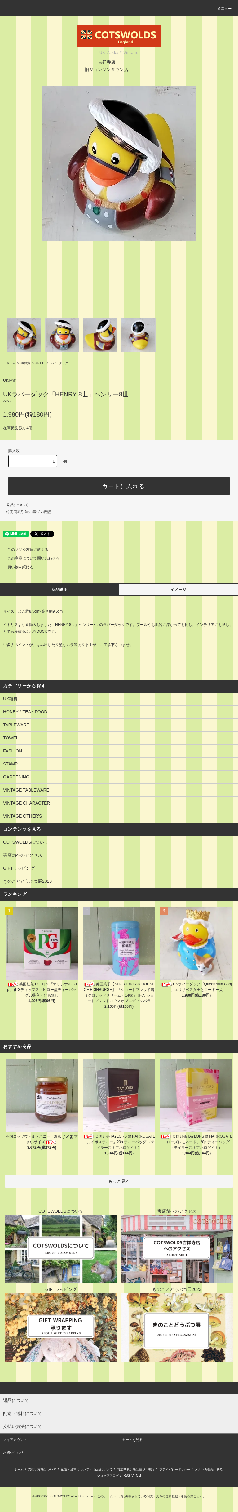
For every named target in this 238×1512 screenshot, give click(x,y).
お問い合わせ (13, 1452)
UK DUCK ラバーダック (51, 363)
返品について (17, 505)
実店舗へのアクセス (22, 855)
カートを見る (132, 1440)
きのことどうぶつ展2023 (27, 881)
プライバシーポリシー (174, 1469)
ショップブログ (108, 1475)
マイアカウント (15, 1440)
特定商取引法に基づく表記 (28, 512)
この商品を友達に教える (24, 549)
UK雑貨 (25, 363)
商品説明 (59, 589)
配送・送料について (75, 1469)
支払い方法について (42, 1469)
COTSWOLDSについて (25, 842)
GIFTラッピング (19, 868)
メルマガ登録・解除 (209, 1469)
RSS (127, 1475)
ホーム (10, 363)
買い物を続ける (16, 567)
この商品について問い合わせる (30, 558)
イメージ (178, 589)
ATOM (136, 1475)
